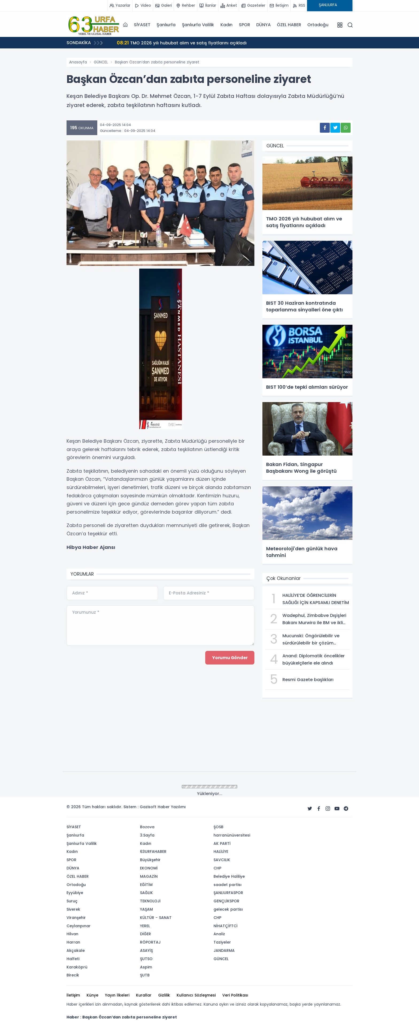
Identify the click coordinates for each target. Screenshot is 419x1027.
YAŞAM (146, 909)
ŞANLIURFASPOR (228, 892)
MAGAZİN (149, 876)
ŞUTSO (146, 958)
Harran (73, 942)
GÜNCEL (101, 62)
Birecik (73, 975)
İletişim (73, 995)
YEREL (145, 926)
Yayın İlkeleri (117, 995)
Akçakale (76, 950)
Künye (92, 995)
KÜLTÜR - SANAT (156, 917)
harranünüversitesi (232, 835)
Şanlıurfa (166, 25)
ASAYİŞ (146, 950)
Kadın (226, 25)
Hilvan (72, 934)
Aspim (146, 967)
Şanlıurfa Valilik (198, 25)
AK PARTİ (222, 843)
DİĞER (145, 934)
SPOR (244, 25)
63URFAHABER (153, 851)
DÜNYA (263, 25)
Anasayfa (78, 62)
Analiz (219, 934)
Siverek (73, 909)
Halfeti (73, 958)
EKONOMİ (149, 868)
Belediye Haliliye (229, 876)
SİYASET (142, 25)
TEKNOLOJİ (150, 901)
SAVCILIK (222, 859)
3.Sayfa (147, 835)
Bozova (147, 827)
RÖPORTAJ (150, 942)
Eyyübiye (75, 892)
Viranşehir (76, 917)
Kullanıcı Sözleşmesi (196, 995)
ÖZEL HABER (289, 25)
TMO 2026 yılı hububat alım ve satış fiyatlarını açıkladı (182, 42)
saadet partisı (228, 884)
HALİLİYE (221, 851)
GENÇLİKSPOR (226, 901)
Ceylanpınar (79, 926)
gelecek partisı (228, 909)
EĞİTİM (146, 884)
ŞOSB (218, 827)
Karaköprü (77, 967)
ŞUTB (145, 975)
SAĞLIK (146, 892)
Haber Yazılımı (172, 807)
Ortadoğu (317, 25)
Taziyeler (222, 942)
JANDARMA (224, 950)
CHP (217, 868)
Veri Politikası (235, 995)
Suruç (72, 901)
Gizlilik (164, 995)
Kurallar (144, 995)
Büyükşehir (150, 859)
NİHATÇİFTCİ (226, 926)
